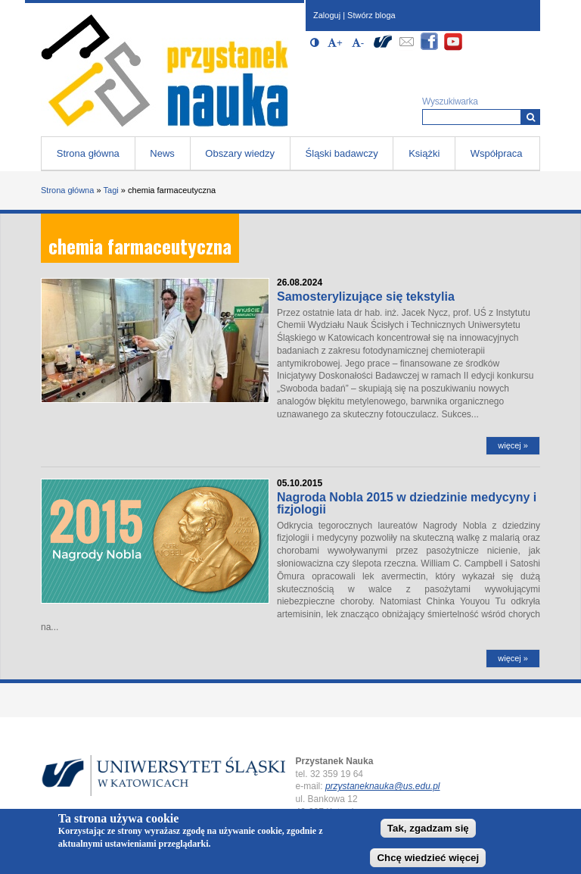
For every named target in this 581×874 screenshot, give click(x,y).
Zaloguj (326, 15)
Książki (424, 153)
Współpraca (497, 153)
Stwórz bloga (371, 15)
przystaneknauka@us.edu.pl (382, 786)
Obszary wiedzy (240, 153)
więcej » (513, 445)
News (162, 153)
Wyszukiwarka (450, 101)
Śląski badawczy (342, 153)
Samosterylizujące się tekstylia (366, 296)
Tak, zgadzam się (428, 829)
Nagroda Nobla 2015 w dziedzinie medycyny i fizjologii (406, 503)
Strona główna (88, 153)
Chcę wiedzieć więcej (428, 858)
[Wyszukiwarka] (530, 117)
